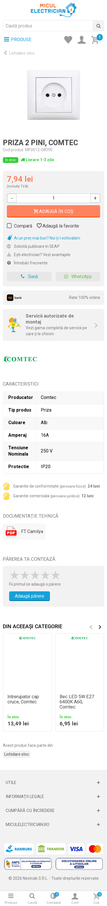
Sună (29, 277)
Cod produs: (13, 149)
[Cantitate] (53, 198)
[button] (100, 627)
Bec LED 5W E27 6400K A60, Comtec (77, 702)
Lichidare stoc (22, 53)
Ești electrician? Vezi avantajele (38, 254)
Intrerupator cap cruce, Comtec (23, 699)
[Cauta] (98, 25)
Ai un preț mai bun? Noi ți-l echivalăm (43, 238)
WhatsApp (78, 277)
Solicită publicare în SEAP (33, 246)
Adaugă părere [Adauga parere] (29, 596)
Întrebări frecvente (27, 263)
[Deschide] (53, 783)
